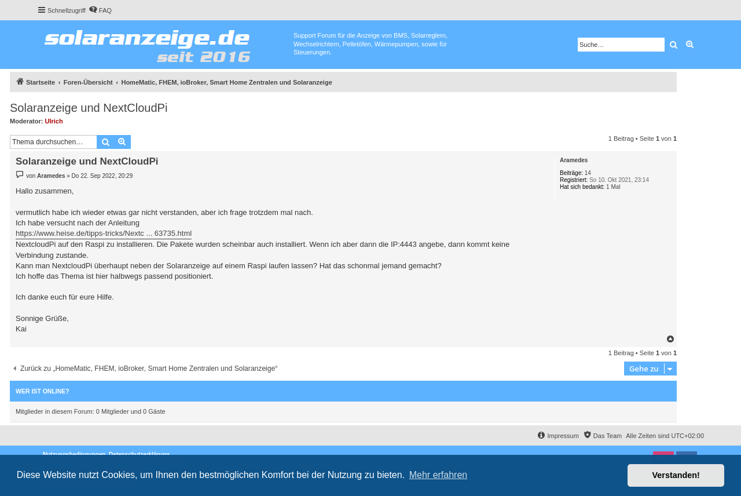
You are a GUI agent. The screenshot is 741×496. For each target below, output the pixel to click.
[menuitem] (100, 10)
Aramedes (574, 160)
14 (588, 173)
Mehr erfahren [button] (438, 475)
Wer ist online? (42, 391)
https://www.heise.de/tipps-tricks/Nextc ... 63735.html (104, 233)
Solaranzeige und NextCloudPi (88, 107)
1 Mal (613, 187)
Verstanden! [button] (676, 475)
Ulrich (54, 121)
